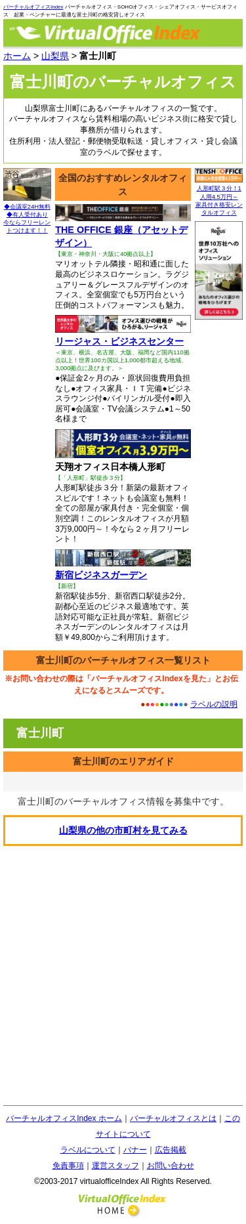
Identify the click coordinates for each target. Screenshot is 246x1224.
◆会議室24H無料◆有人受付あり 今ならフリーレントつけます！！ (27, 215)
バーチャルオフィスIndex (33, 7)
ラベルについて (87, 1149)
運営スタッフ (115, 1165)
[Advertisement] (123, 976)
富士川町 (40, 733)
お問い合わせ (170, 1165)
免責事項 (68, 1165)
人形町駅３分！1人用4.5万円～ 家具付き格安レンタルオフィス (219, 197)
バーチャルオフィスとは (173, 1118)
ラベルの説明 (213, 704)
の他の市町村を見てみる (123, 830)
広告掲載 (170, 1149)
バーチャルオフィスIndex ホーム (64, 1118)
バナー (135, 1149)
